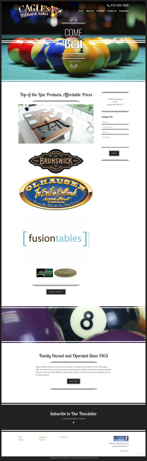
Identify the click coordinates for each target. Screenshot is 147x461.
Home (80, 11)
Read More (73, 381)
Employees (124, 11)
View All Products (56, 292)
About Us (90, 11)
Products (100, 11)
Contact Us (112, 11)
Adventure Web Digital (92, 458)
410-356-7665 (118, 5)
